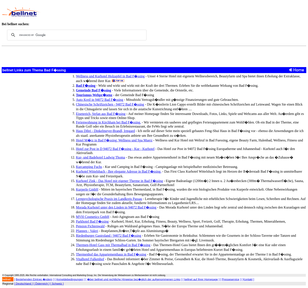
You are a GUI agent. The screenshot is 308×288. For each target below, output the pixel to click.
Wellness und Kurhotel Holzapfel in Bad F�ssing (110, 76)
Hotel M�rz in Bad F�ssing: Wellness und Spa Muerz (114, 140)
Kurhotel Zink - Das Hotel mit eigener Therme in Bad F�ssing (119, 181)
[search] (76, 35)
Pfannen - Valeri (87, 231)
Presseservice (230, 279)
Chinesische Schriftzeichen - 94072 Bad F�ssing (110, 104)
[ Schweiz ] (57, 283)
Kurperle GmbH (87, 189)
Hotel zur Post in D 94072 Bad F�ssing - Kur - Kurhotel (115, 149)
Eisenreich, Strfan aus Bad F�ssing (101, 114)
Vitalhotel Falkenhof (90, 259)
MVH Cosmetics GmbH (92, 217)
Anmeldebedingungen (69, 279)
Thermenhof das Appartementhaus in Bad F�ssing (111, 254)
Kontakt (248, 279)
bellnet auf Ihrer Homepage (201, 279)
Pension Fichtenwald (90, 226)
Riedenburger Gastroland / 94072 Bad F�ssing (108, 235)
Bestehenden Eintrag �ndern (34, 279)
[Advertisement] (141, 12)
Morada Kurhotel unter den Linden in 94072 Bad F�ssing (116, 207)
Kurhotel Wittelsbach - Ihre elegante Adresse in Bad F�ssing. (118, 171)
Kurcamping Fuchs (89, 167)
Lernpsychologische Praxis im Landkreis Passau (109, 199)
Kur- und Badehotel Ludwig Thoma (100, 157)
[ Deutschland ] (23, 283)
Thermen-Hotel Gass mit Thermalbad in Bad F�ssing (113, 245)
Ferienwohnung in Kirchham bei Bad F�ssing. (108, 122)
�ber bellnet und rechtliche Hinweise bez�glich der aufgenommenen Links (133, 279)
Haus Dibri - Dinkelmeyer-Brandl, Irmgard (105, 131)
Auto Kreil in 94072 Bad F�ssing (99, 99)
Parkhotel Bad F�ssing (92, 221)
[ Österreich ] (41, 283)
